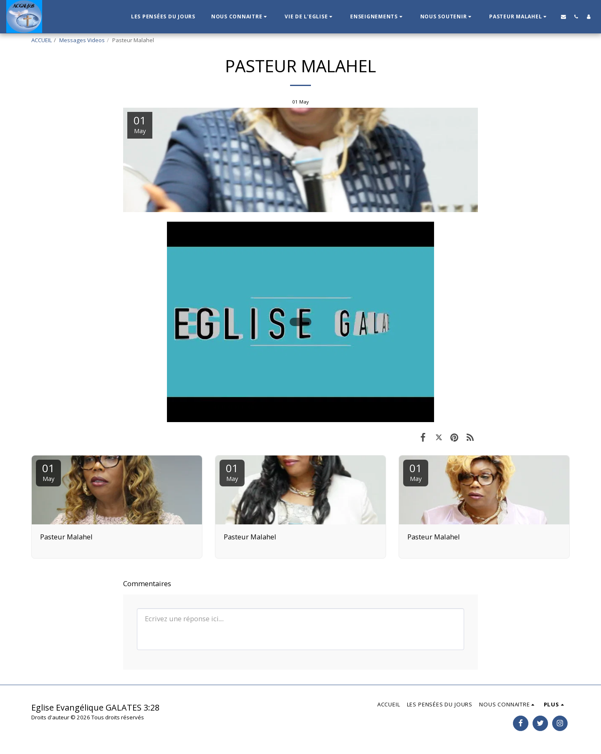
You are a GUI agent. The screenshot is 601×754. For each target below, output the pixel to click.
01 (48, 471)
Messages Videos (82, 40)
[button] (240, 16)
